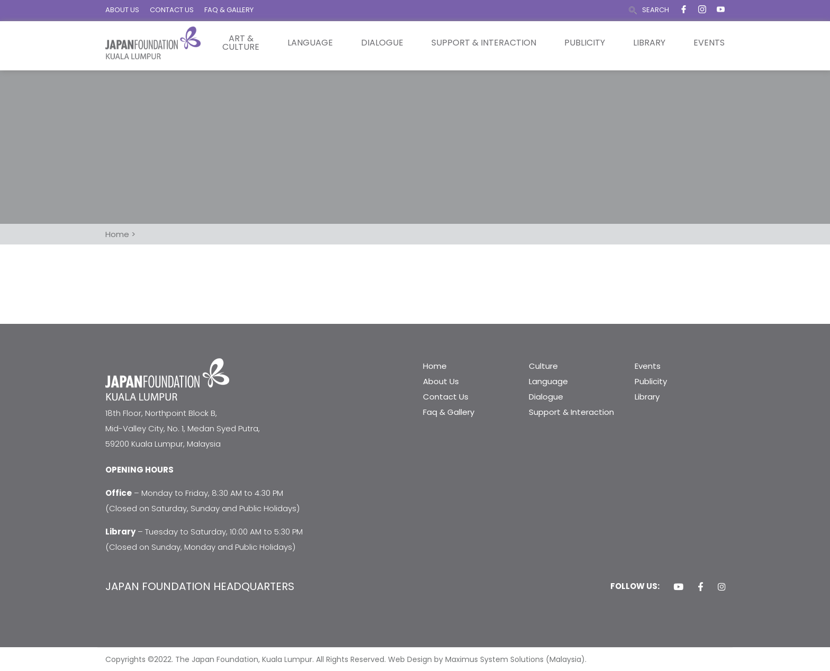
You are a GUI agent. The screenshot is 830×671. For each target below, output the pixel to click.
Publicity (584, 43)
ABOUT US (122, 10)
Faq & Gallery (448, 412)
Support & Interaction (483, 43)
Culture (543, 365)
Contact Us (445, 396)
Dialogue (382, 43)
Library (649, 43)
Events (709, 43)
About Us (441, 381)
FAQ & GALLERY (229, 10)
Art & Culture (240, 42)
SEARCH (655, 10)
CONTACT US (172, 10)
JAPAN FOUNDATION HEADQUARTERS (199, 586)
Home (435, 365)
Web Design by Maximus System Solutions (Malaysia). (487, 659)
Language (310, 43)
